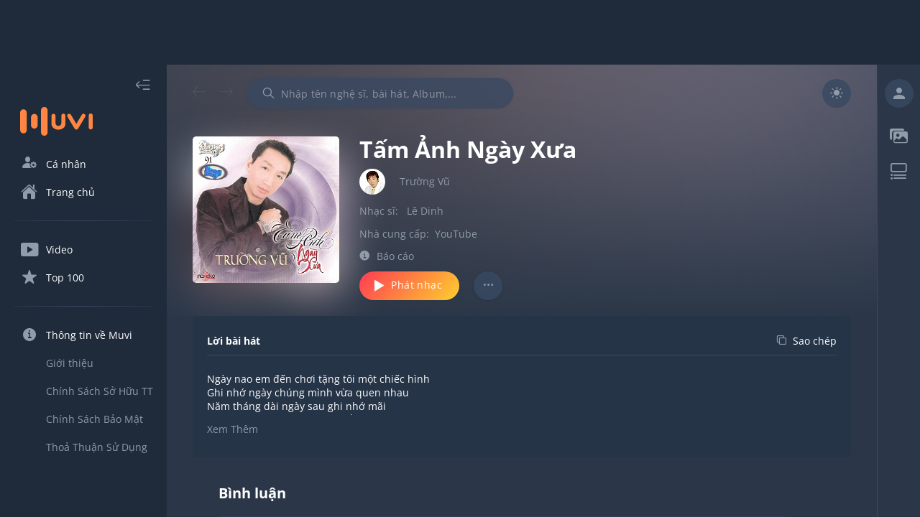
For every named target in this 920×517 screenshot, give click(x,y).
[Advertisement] (460, 32)
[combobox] (380, 93)
